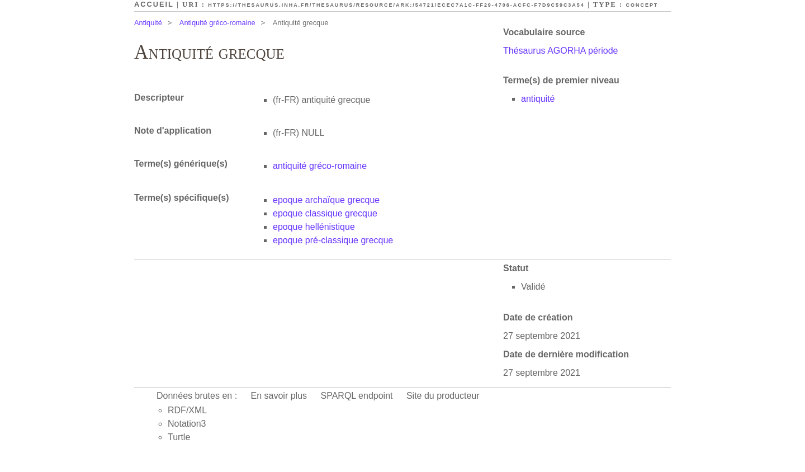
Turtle (179, 437)
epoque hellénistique (314, 227)
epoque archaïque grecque (326, 200)
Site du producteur (443, 395)
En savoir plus (279, 395)
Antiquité (148, 22)
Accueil (154, 4)
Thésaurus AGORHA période (560, 50)
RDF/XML (187, 410)
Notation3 (187, 423)
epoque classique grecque (325, 213)
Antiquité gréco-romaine (217, 22)
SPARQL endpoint (357, 395)
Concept (642, 5)
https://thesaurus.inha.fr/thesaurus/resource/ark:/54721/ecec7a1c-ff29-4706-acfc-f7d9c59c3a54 (396, 5)
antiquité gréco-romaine (320, 166)
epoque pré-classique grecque (333, 240)
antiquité (538, 98)
